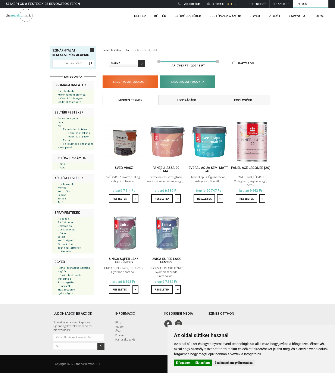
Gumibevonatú (66, 230)
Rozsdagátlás (66, 282)
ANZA (61, 168)
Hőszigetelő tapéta (69, 275)
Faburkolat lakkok (79, 133)
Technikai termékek (69, 248)
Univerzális (64, 251)
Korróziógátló (66, 240)
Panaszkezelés (125, 339)
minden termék (130, 100)
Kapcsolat (298, 16)
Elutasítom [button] (202, 362)
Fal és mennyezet (68, 118)
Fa (59, 126)
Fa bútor (68, 140)
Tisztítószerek (66, 290)
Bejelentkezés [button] (254, 4)
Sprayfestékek (67, 212)
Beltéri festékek (68, 112)
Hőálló (62, 233)
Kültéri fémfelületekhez (71, 95)
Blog (320, 16)
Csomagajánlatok (70, 85)
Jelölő (61, 237)
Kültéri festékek (69, 178)
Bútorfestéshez (67, 91)
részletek (120, 199)
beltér (140, 16)
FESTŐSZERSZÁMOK (225, 16)
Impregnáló (64, 279)
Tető (60, 202)
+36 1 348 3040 (192, 4)
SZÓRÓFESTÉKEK (188, 16)
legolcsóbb (242, 100)
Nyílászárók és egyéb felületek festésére (71, 100)
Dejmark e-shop (20, 15)
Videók (274, 16)
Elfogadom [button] (183, 362)
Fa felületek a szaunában (78, 144)
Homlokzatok (65, 184)
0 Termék (219, 4)
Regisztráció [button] (281, 4)
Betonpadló (65, 147)
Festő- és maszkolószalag (74, 268)
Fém (60, 122)
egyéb (255, 16)
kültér (160, 16)
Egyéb (59, 262)
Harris (61, 164)
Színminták (64, 286)
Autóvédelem (66, 222)
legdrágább (186, 100)
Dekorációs (65, 226)
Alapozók (63, 219)
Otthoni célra (65, 244)
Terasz (62, 199)
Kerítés (62, 188)
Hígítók (62, 271)
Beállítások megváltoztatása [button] (234, 362)
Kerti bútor (64, 191)
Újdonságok (65, 293)
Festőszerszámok (70, 158)
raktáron (243, 63)
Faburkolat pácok (78, 137)
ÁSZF (118, 331)
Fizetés (120, 335)
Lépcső (62, 195)
